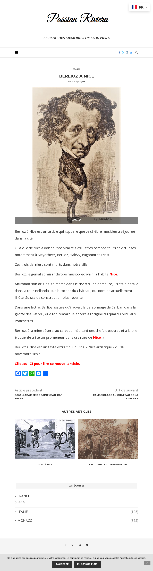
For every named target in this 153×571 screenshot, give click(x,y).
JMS (83, 81)
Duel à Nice (45, 464)
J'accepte (62, 564)
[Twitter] (123, 52)
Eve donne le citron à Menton (108, 464)
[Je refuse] (147, 563)
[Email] (131, 52)
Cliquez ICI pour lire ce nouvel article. (47, 363)
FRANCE (24, 496)
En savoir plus (87, 564)
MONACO (78, 520)
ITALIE (78, 511)
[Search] (136, 52)
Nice (113, 274)
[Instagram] (127, 52)
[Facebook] (119, 52)
